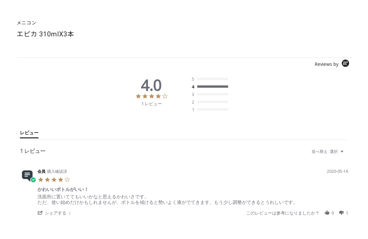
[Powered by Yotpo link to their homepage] (333, 64)
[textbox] (346, 154)
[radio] (211, 79)
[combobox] (328, 151)
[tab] (29, 134)
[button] (55, 213)
